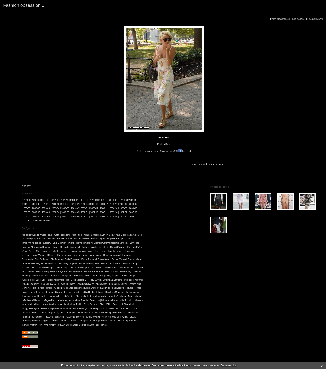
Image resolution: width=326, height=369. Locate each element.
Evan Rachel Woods (83, 263)
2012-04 (26, 200)
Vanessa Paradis (59, 321)
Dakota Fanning (115, 251)
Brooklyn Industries (31, 243)
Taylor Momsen (118, 313)
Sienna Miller (84, 313)
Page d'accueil (297, 19)
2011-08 (103, 200)
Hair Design (72, 280)
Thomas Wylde (91, 317)
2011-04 (26, 204)
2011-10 (84, 200)
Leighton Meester (114, 292)
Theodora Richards (53, 317)
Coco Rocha (28, 251)
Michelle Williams (109, 300)
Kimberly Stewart (54, 292)
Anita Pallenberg (62, 235)
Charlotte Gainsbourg (90, 247)
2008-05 (46, 212)
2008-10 (114, 208)
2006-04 (65, 216)
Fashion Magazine (58, 271)
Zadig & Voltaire (80, 325)
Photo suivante (315, 19)
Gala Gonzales (74, 276)
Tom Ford (105, 317)
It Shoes (71, 284)
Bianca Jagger (98, 239)
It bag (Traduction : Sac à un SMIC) (39, 284)
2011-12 (65, 200)
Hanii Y (82, 280)
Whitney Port (36, 325)
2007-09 (123, 212)
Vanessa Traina (76, 321)
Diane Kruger (95, 255)
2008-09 (123, 208)
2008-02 (75, 212)
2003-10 (133, 216)
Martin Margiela (135, 296)
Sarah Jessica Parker (119, 308)
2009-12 (104, 204)
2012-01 (55, 200)
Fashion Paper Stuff (93, 271)
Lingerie (42, 296)
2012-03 (36, 200)
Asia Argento (134, 235)
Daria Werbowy (39, 255)
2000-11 (26, 220)
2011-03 (36, 204)
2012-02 (45, 200)
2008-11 (104, 208)
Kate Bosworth (75, 288)
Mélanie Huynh (64, 300)
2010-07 (75, 204)
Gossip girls (28, 280)
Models (31, 304)
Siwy (94, 313)
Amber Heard (46, 235)
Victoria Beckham (118, 321)
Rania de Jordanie (62, 308)
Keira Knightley (37, 292)
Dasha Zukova (64, 255)
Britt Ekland (127, 239)
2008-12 (94, 208)
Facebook (184, 151)
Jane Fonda (95, 284)
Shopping (71, 313)
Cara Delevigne (60, 243)
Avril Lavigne (28, 239)
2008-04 (55, 212)
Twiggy (124, 317)
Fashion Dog (61, 267)
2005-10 (94, 216)
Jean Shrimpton (110, 284)
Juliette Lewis (60, 288)
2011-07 (113, 200)
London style (54, 296)
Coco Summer (43, 251)
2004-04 (114, 216)
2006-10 (55, 216)
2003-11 (123, 216)
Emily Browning (72, 259)
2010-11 (46, 204)
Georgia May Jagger (108, 276)
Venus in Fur (91, 321)
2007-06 (36, 216)
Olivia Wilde (105, 304)
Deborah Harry (80, 255)
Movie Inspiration (44, 304)
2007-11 (104, 212)
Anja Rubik (77, 235)
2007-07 (26, 216)
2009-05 (46, 208)
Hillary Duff (93, 280)
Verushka (103, 321)
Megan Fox (49, 300)
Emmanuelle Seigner (33, 263)
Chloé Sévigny (117, 247)
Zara (91, 325)
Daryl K (51, 255)
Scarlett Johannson (41, 313)
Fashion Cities (29, 267)
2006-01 (85, 216)
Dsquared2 (127, 255)
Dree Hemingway (111, 255)
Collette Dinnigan (60, 251)
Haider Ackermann (55, 280)
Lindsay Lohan (29, 296)
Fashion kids (42, 271)
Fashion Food (110, 267)
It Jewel (61, 284)
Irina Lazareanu (114, 280)
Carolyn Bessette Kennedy (115, 243)
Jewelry (26, 288)
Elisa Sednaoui (42, 259)
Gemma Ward (90, 276)
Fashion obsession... (23, 5)
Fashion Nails (75, 271)
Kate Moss (121, 288)
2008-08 (133, 208)
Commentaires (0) (168, 151)
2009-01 (85, 208)
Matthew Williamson (32, 300)
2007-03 (46, 216)
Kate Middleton (107, 288)
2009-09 (133, 204)
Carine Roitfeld (76, 243)
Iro (125, 280)
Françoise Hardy (58, 276)
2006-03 (75, 216)
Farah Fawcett (101, 263)
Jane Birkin (82, 284)
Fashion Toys (126, 271)
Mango (123, 296)
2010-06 (85, 204)
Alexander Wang (30, 235)
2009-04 (55, 208)
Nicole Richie (75, 304)
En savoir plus (228, 365)
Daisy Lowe (100, 251)
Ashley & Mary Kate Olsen (113, 235)
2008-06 (36, 212)
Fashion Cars (129, 263)
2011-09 (94, 200)
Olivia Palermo (91, 304)
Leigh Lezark (98, 292)
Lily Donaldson (132, 292)
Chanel (55, 247)
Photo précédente (279, 19)
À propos (26, 185)
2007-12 (94, 212)
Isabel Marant (135, 280)
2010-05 (94, 204)
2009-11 (114, 204)
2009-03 (65, 208)
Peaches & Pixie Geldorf (124, 304)
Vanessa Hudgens (40, 321)
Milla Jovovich (126, 300)
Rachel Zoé (46, 308)
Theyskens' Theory (73, 317)
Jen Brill (123, 284)
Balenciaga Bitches (46, 239)
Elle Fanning (57, 259)
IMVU (103, 280)
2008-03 (65, 212)
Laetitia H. (85, 292)
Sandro (103, 308)
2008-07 (26, 212)
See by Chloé (58, 313)
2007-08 (133, 212)
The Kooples (36, 317)
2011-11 (74, 200)
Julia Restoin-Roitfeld (42, 288)
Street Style (104, 313)
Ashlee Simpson (92, 235)
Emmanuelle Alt (134, 259)
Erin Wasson (51, 263)
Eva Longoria (65, 263)
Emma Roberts (88, 259)
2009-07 (26, 208)
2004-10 (104, 216)
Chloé (105, 247)
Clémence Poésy (134, 247)
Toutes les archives (41, 220)
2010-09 (65, 204)
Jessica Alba (135, 284)
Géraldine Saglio (128, 276)
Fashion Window (40, 276)
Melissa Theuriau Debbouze (86, 300)
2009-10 (123, 204)
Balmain (61, 239)
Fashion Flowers (76, 267)
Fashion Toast (111, 271)
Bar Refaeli (71, 239)
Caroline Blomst (92, 243)
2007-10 (114, 212)
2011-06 (123, 200)
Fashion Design (45, 267)
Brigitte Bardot (114, 239)
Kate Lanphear (91, 288)
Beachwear (84, 239)
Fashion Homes (126, 267)
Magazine (102, 296)
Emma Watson (119, 259)
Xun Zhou (66, 325)
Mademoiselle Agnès (86, 296)
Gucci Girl (40, 280)
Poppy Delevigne (30, 308)
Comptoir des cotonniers (81, 251)
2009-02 (75, 208)
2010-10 (55, 204)
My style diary (61, 304)
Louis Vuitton (68, 296)
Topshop (115, 317)
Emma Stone (104, 259)
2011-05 (132, 200)
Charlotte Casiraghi (69, 247)
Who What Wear (51, 325)
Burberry (47, 243)
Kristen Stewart (71, 292)
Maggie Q (113, 296)
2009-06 (36, 208)
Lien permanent (151, 151)
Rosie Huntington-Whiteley (85, 308)
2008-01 (85, 212)
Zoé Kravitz (101, 325)
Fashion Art (115, 263)
